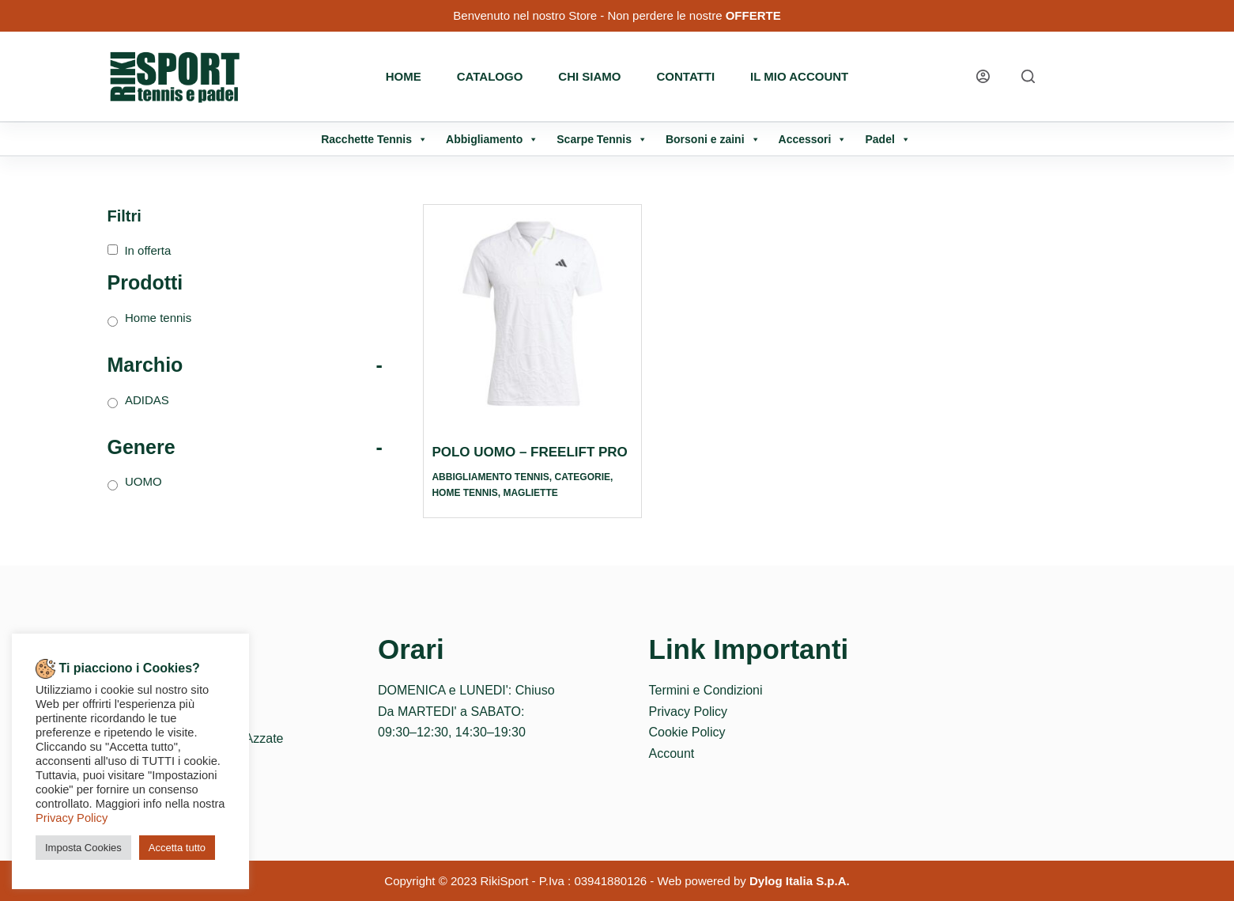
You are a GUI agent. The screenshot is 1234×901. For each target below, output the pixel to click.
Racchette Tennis (374, 139)
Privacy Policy (688, 711)
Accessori (813, 139)
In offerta (147, 250)
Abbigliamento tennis (490, 477)
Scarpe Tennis (602, 139)
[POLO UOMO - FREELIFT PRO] (532, 314)
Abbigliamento (492, 139)
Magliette (530, 492)
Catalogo (490, 76)
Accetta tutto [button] (177, 848)
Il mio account (799, 76)
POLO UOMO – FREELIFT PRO (529, 452)
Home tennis (464, 492)
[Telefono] (1122, 76)
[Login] (983, 76)
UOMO (143, 481)
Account (672, 753)
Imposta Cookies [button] (83, 848)
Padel (887, 139)
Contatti (686, 76)
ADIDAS (147, 400)
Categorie (582, 477)
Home (403, 76)
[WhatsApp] (1092, 76)
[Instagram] (1062, 76)
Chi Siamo (589, 76)
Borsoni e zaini (713, 139)
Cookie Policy (687, 732)
